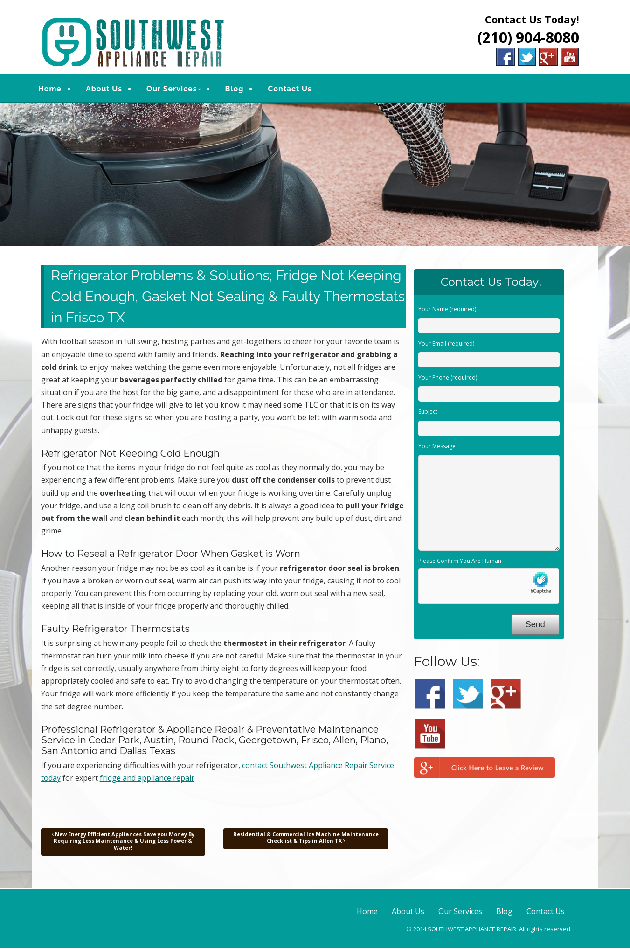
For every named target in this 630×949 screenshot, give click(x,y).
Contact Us (293, 89)
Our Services (175, 89)
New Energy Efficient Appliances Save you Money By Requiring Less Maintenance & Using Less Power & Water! (123, 841)
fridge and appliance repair (147, 779)
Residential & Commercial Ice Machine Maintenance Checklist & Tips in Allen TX (306, 838)
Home (53, 89)
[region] (315, 176)
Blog (237, 89)
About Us (108, 89)
